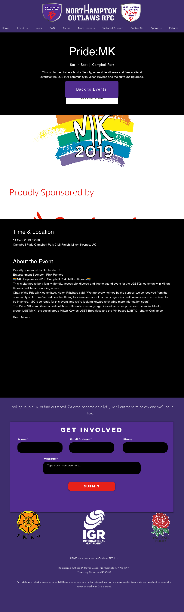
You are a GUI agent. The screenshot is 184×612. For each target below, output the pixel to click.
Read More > (21, 317)
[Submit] (91, 486)
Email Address (80, 439)
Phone (127, 439)
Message (50, 458)
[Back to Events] (91, 89)
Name (22, 439)
